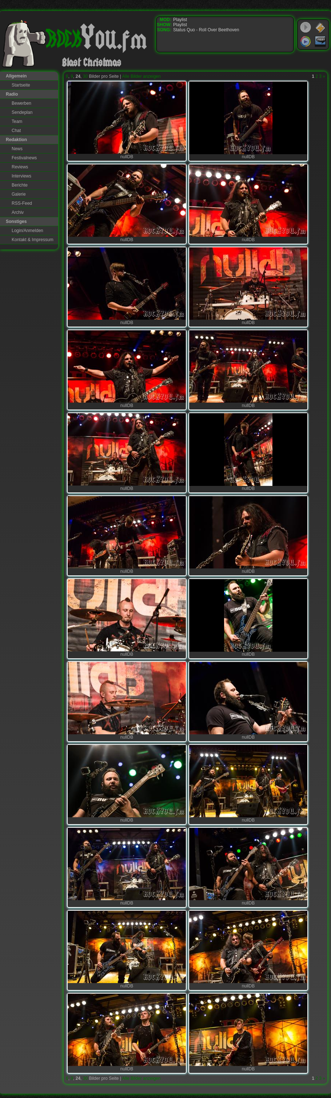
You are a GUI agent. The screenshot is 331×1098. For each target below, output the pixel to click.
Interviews (21, 176)
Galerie (19, 194)
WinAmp (320, 27)
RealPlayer (320, 41)
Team (17, 121)
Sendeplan (22, 112)
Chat (16, 130)
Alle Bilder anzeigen (141, 76)
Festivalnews (24, 157)
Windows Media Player (305, 41)
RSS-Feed (22, 203)
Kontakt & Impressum (32, 239)
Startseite (21, 85)
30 (85, 76)
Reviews (20, 166)
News (17, 148)
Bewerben (21, 103)
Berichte (20, 185)
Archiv (18, 212)
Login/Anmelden (27, 230)
